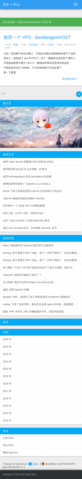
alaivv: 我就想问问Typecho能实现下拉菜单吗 (28, 245)
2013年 (7, 420)
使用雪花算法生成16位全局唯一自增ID (25, 169)
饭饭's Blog (11, 4)
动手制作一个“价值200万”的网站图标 (24, 205)
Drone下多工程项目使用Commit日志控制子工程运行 (32, 191)
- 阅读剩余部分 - (69, 78)
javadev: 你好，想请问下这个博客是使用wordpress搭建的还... (38, 296)
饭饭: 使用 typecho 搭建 (16, 289)
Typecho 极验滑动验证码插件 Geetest (24, 198)
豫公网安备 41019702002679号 (58, 464)
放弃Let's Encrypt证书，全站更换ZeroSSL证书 (30, 228)
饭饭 (15, 44)
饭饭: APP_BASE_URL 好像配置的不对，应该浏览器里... (34, 311)
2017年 (7, 391)
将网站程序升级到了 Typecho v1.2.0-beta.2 (26, 183)
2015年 (7, 405)
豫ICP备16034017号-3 (14, 467)
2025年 (7, 339)
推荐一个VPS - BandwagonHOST (37, 37)
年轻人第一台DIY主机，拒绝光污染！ (24, 213)
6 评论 (51, 44)
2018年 (7, 383)
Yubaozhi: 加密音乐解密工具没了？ (22, 275)
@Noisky (41, 137)
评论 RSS (8, 445)
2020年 (7, 368)
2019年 (7, 376)
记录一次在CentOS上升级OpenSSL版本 (26, 220)
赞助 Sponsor (10, 452)
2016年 (7, 398)
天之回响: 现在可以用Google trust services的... (29, 282)
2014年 (7, 413)
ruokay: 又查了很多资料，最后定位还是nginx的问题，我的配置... (39, 304)
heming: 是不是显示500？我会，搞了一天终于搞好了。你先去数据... (41, 252)
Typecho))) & (21, 464)
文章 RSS (8, 438)
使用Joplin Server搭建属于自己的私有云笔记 (28, 161)
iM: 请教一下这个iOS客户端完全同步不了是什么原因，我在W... (38, 267)
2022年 (7, 354)
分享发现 (32, 44)
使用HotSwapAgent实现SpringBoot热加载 (27, 176)
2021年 (7, 361)
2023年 (7, 346)
